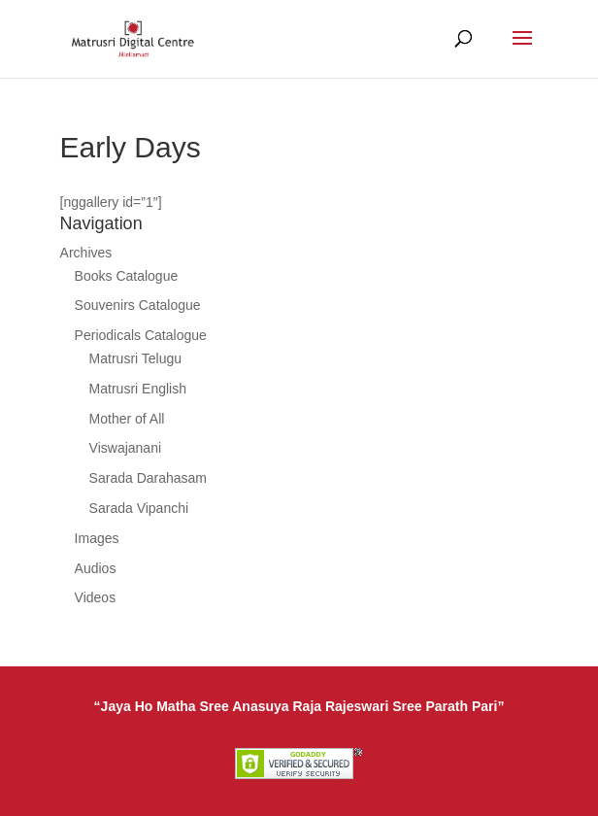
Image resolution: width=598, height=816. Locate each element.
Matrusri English (137, 388)
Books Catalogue (127, 276)
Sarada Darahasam (148, 478)
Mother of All (127, 418)
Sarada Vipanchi (138, 508)
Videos (95, 597)
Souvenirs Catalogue (138, 305)
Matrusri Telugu (135, 358)
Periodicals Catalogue (141, 335)
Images (97, 538)
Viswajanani (125, 448)
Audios (95, 568)
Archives (86, 252)
